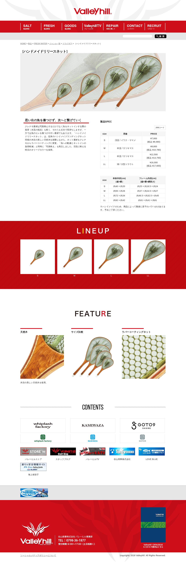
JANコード (159, 128)
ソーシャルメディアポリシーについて (38, 555)
